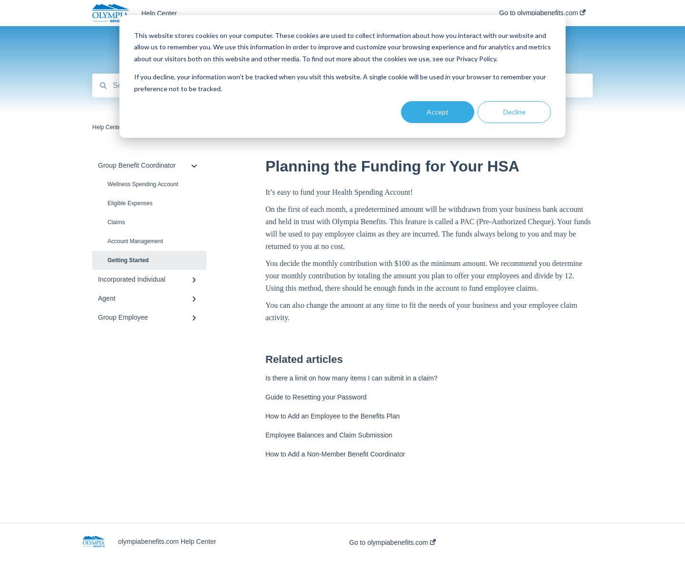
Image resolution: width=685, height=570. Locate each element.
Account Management (135, 241)
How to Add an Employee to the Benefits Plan (332, 416)
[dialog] (342, 76)
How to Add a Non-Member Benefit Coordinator (335, 454)
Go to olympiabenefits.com (392, 542)
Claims (116, 222)
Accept (438, 112)
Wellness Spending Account (143, 184)
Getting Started (128, 260)
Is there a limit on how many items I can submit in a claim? (351, 378)
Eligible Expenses (130, 203)
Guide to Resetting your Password (315, 397)
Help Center (159, 13)
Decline (514, 112)
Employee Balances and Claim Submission (328, 435)
